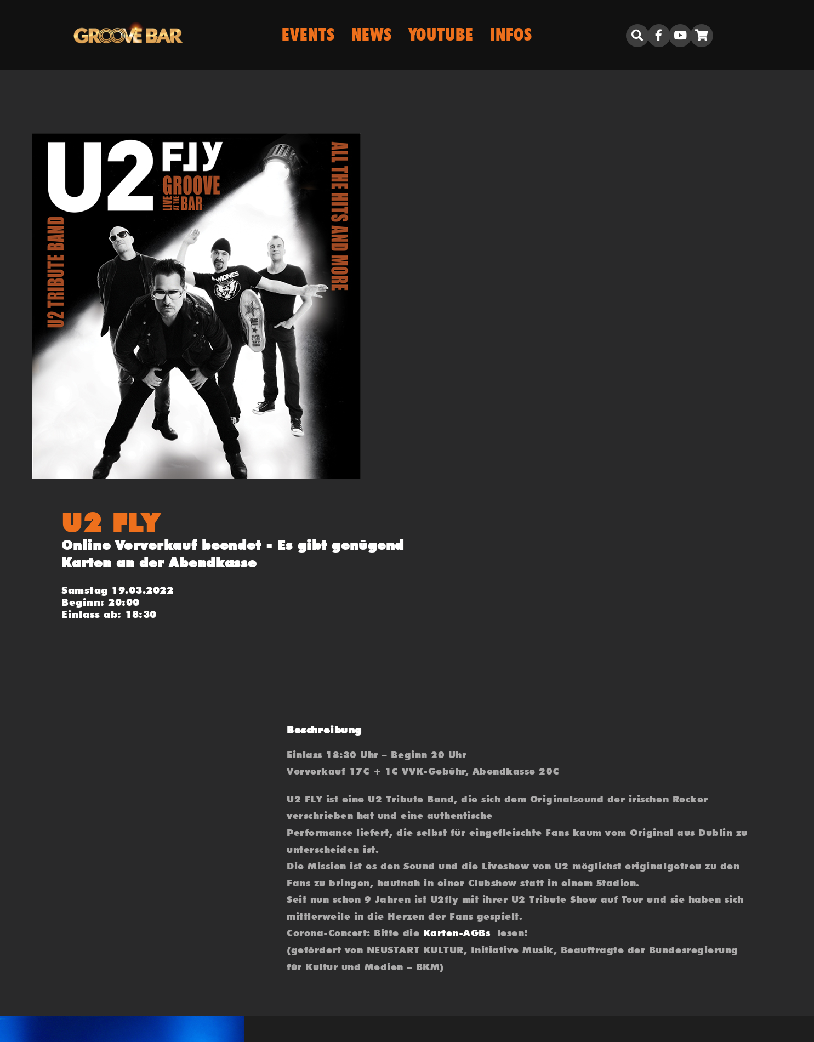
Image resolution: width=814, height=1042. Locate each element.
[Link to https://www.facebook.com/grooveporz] (658, 35)
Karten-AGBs (457, 932)
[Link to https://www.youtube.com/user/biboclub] (680, 35)
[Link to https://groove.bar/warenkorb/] (701, 35)
